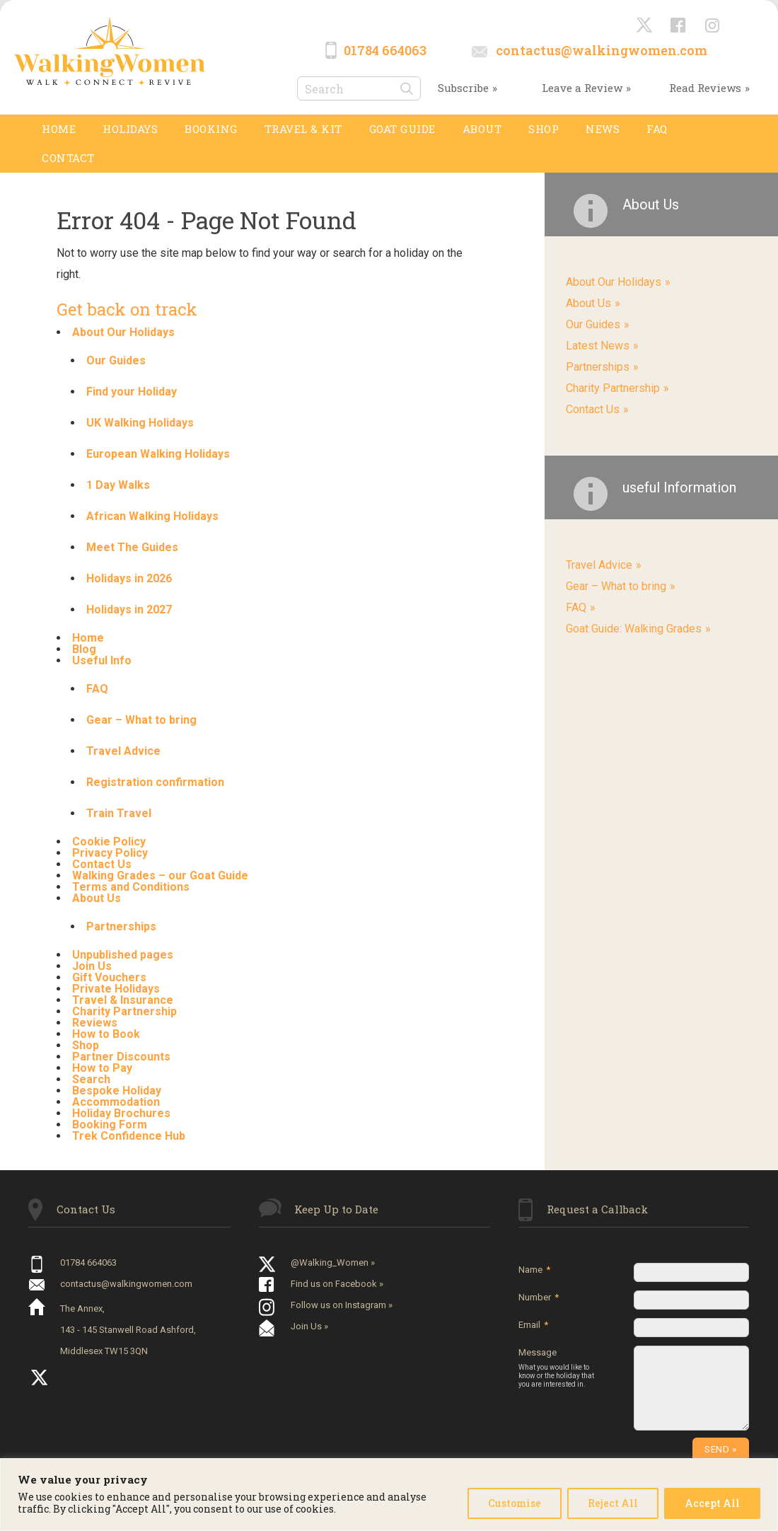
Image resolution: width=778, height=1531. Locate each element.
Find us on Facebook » (337, 1283)
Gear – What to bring (141, 720)
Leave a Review (582, 88)
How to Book (106, 1034)
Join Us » (309, 1326)
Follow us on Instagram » (342, 1305)
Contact (68, 158)
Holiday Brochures (121, 1113)
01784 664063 (385, 50)
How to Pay (102, 1068)
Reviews (94, 1022)
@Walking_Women (645, 26)
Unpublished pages (122, 954)
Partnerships (121, 926)
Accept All (712, 1503)
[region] (389, 1494)
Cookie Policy (109, 841)
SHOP (543, 129)
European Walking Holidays (158, 454)
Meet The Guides (132, 547)
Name (534, 1269)
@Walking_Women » (333, 1262)
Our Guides (116, 360)
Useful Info (102, 660)
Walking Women (109, 50)
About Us (96, 898)
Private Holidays (116, 988)
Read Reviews (705, 88)
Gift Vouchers (109, 977)
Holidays (130, 129)
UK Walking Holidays (140, 422)
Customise (514, 1503)
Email (533, 1324)
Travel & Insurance (122, 1000)
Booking (211, 129)
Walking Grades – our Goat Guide (160, 875)
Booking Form (109, 1124)
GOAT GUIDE (402, 129)
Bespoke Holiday (116, 1090)
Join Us (92, 966)
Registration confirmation (155, 782)
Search (91, 1079)
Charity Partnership (124, 1011)
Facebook (678, 26)
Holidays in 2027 (129, 609)
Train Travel (118, 813)
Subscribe (463, 88)
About (482, 129)
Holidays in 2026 (129, 578)
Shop (85, 1045)
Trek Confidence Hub (128, 1136)
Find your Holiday (131, 391)
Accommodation (116, 1102)
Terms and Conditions (131, 887)
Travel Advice (123, 751)
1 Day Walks (118, 485)
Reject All (613, 1503)
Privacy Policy (110, 853)
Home (59, 129)
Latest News (597, 345)
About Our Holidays (123, 332)
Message (559, 1368)
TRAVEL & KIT (303, 129)
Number (538, 1297)
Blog (84, 649)
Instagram (712, 26)
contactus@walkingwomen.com (601, 50)
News (603, 129)
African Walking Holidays (152, 516)
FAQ (657, 129)
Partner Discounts (121, 1056)
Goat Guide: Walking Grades (634, 628)
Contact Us (102, 864)
